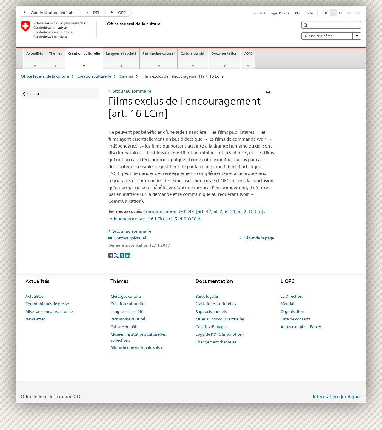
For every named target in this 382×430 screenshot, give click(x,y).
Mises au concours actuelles (49, 311)
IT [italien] (340, 12)
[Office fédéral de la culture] (106, 29)
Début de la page (258, 238)
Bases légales (206, 296)
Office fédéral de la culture (45, 76)
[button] (306, 25)
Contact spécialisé (129, 238)
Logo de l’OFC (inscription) (219, 334)
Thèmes (55, 53)
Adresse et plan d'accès (301, 326)
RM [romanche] (349, 12)
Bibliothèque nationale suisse (136, 347)
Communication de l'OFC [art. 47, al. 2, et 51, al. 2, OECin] (203, 211)
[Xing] (122, 255)
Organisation (292, 311)
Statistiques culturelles (215, 303)
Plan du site (304, 13)
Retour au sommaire (131, 91)
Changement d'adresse (215, 342)
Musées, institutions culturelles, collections (138, 337)
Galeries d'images (211, 326)
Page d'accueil (280, 13)
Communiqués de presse (47, 303)
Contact (259, 13)
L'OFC (247, 53)
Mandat (288, 303)
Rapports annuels (211, 311)
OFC (118, 12)
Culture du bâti (193, 53)
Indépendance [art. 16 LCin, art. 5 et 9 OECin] (155, 219)
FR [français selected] (333, 12)
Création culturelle (85, 55)
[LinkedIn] (127, 255)
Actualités (34, 53)
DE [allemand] (325, 12)
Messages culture (125, 296)
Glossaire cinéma (331, 36)
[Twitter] (117, 255)
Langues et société (121, 53)
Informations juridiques (337, 397)
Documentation (224, 53)
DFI (93, 12)
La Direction (291, 296)
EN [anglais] (358, 12)
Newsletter (35, 319)
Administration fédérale (49, 12)
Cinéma (126, 76)
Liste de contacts (295, 319)
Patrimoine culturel (159, 53)
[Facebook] (111, 255)
